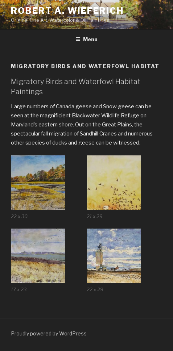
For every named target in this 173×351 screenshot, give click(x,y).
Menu (86, 39)
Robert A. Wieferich (67, 10)
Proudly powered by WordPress (49, 333)
